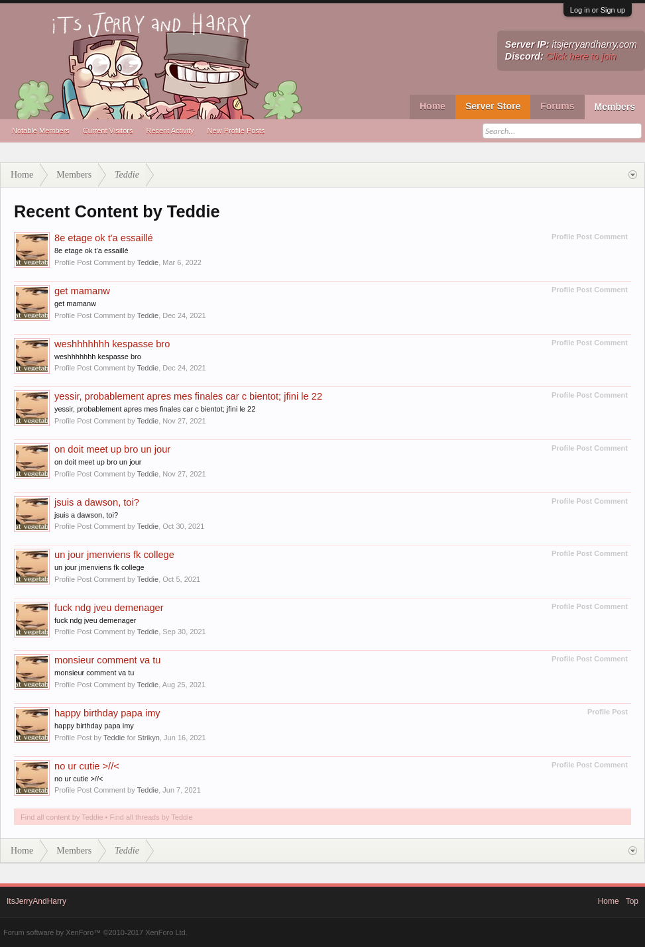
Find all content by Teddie (62, 817)
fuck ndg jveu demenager (109, 607)
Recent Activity (170, 131)
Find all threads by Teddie (151, 817)
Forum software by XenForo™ (95, 932)
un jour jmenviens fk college (114, 554)
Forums (557, 106)
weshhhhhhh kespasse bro (112, 344)
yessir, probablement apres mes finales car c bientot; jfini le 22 (188, 396)
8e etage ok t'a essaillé (103, 238)
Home (432, 106)
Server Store (492, 106)
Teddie (147, 262)
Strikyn (148, 738)
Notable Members (41, 131)
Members (615, 106)
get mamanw (82, 291)
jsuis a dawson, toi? (96, 502)
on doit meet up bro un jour (112, 449)
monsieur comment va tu (107, 660)
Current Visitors (108, 131)
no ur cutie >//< (86, 766)
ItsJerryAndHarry (36, 901)
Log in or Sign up (597, 10)
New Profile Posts (236, 131)
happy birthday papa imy (107, 713)
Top (632, 901)
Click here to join (581, 56)
